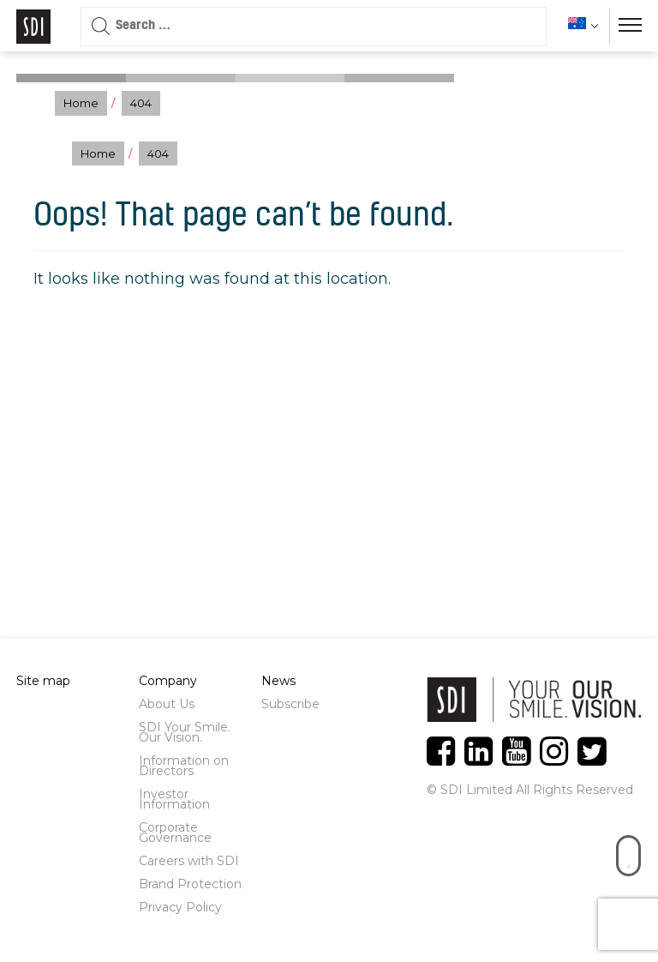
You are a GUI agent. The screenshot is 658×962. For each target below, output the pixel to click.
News (278, 681)
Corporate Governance (175, 832)
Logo (33, 26)
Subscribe (290, 704)
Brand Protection (190, 884)
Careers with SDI (189, 861)
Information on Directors (184, 765)
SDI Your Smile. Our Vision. (184, 732)
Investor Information (174, 799)
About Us (166, 704)
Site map (43, 681)
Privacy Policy (180, 907)
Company (168, 681)
